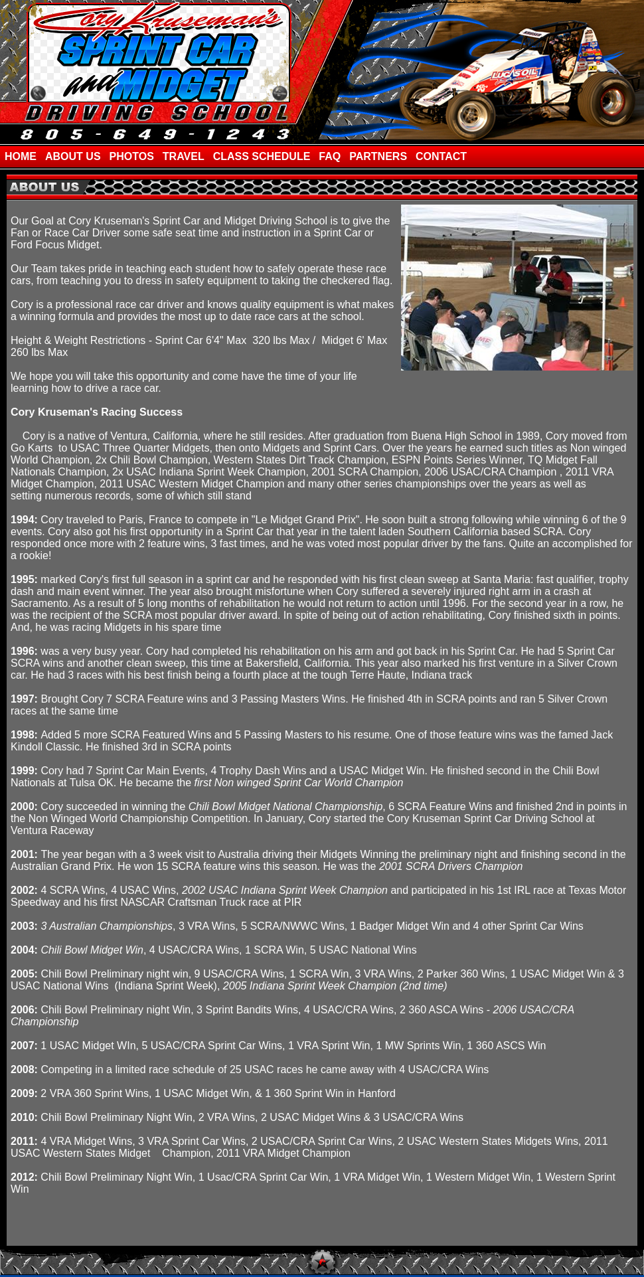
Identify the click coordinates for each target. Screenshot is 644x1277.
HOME (21, 156)
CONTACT (441, 156)
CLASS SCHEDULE (262, 156)
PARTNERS (378, 156)
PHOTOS (132, 156)
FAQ (330, 156)
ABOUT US (73, 156)
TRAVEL (183, 156)
